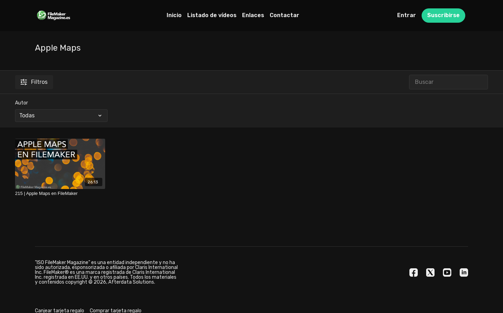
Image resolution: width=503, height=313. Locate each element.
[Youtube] (447, 272)
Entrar (406, 15)
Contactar (284, 15)
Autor (21, 103)
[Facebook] (413, 272)
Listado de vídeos (211, 15)
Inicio (174, 15)
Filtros (34, 82)
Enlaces (253, 15)
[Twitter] (430, 272)
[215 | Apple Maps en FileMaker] (60, 193)
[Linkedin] (464, 272)
